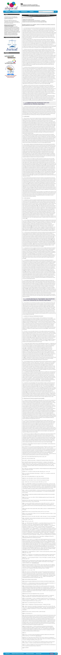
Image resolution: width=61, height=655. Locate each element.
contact (32, 11)
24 (26, 218)
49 (39, 379)
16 (26, 140)
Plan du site (7, 653)
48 (39, 370)
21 (32, 174)
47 (43, 364)
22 (28, 183)
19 (25, 166)
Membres (8, 11)
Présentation (16, 11)
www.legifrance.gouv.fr (35, 562)
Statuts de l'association (30, 653)
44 (27, 350)
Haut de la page (38, 653)
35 (48, 270)
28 (51, 239)
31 (42, 246)
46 (24, 357)
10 (49, 83)
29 (53, 241)
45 (42, 353)
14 (54, 125)
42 (46, 340)
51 (53, 410)
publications (24, 11)
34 (24, 270)
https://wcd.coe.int (38, 635)
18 (45, 164)
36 (25, 271)
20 (38, 171)
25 (31, 225)
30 (33, 243)
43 (25, 348)
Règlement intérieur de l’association (18, 653)
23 (37, 205)
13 (25, 121)
